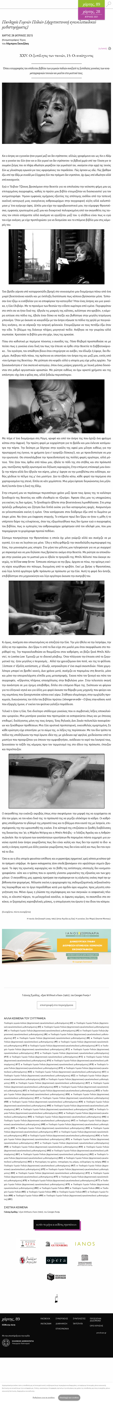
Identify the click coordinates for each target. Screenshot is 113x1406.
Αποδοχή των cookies (69, 1398)
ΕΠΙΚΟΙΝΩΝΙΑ (62, 1329)
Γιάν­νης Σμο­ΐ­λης (32, 1212)
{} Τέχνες (14, 40)
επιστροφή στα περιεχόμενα (56, 1005)
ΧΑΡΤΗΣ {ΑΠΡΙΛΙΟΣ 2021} (17, 35)
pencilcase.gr (101, 1333)
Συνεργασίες (62, 1319)
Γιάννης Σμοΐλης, (56, 995)
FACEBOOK (45, 1319)
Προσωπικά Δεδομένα (95, 1320)
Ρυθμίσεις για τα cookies (44, 1398)
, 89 (11, 1318)
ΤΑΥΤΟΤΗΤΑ (78, 1324)
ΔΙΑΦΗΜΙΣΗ (61, 1324)
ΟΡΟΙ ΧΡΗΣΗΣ (96, 1326)
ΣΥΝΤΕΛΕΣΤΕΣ (79, 1319)
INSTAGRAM (45, 1324)
